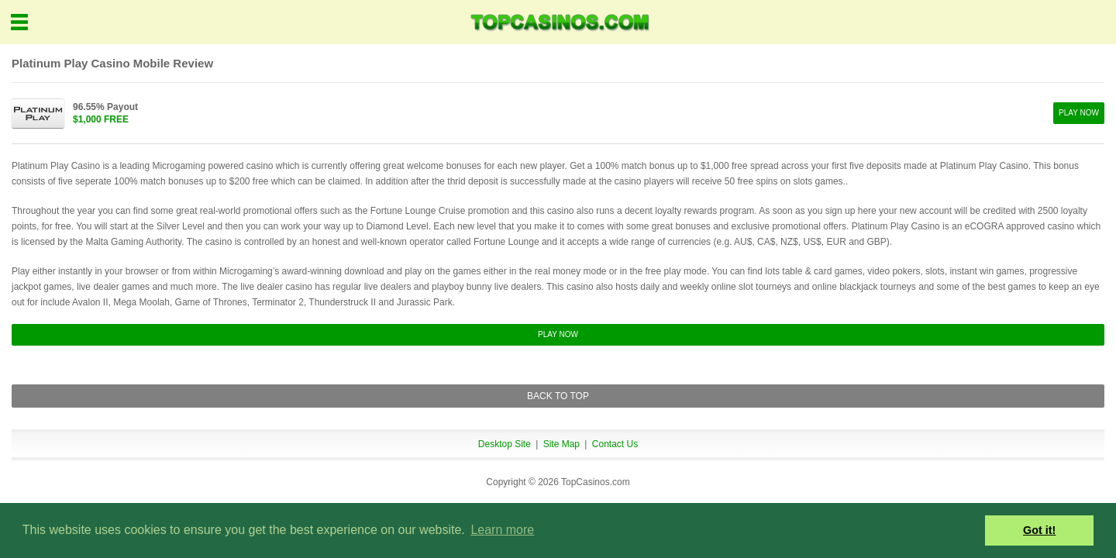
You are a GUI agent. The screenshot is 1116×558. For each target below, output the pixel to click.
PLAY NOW (1079, 112)
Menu (19, 22)
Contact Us (615, 444)
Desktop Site (504, 444)
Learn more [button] (502, 529)
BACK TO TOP (558, 396)
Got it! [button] (1039, 530)
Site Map (561, 444)
